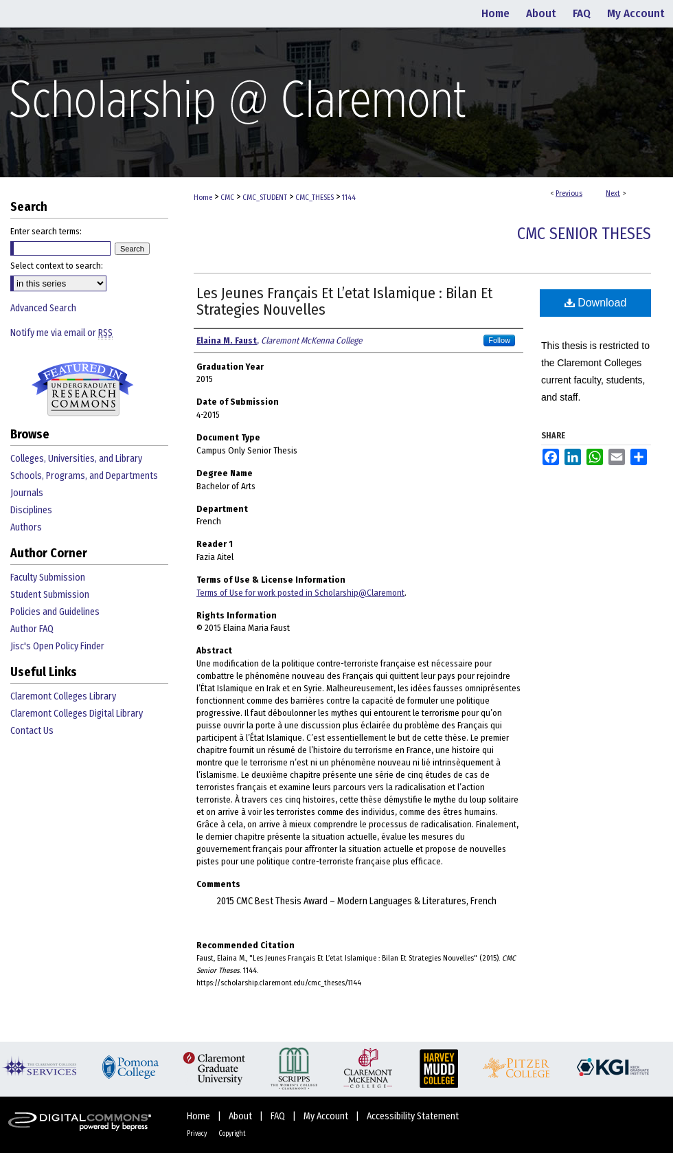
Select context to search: (56, 265)
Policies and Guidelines (55, 612)
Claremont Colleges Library (63, 696)
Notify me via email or (61, 333)
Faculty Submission (47, 577)
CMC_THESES (314, 197)
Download (595, 303)
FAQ (279, 1116)
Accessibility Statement (413, 1116)
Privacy (197, 1134)
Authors (26, 527)
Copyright (232, 1134)
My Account (327, 1116)
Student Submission (49, 595)
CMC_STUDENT (264, 197)
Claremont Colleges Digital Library (76, 713)
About (241, 1116)
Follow (499, 340)
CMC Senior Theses (584, 233)
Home (203, 197)
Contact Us (32, 731)
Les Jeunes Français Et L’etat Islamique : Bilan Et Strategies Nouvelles (344, 301)
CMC (227, 197)
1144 (349, 197)
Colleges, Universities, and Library (76, 458)
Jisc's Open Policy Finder (57, 646)
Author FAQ (32, 629)
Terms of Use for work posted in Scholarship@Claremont (300, 592)
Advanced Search (43, 308)
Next (613, 193)
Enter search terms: (46, 231)
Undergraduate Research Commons (82, 389)
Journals (26, 493)
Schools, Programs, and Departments (84, 476)
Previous (569, 193)
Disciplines (31, 510)
